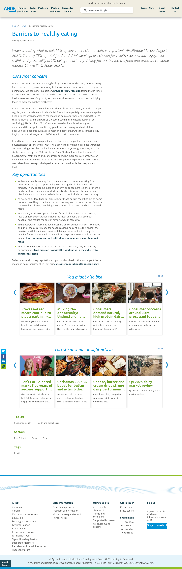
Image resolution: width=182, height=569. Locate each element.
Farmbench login (21, 535)
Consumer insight (22, 423)
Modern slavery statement (67, 514)
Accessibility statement (99, 509)
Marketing (43, 8)
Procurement (19, 528)
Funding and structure (24, 521)
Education (17, 517)
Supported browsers (104, 520)
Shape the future (21, 549)
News (151, 8)
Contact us (175, 10)
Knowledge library (67, 10)
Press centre (127, 510)
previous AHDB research (67, 90)
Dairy (34, 438)
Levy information (21, 525)
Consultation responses (25, 514)
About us (17, 507)
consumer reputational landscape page (76, 264)
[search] (106, 10)
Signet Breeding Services (25, 539)
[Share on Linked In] (3, 361)
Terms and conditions (99, 515)
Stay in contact (157, 525)
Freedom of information (65, 510)
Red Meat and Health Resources (29, 546)
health (17, 453)
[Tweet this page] (3, 351)
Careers (16, 510)
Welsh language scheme (101, 525)
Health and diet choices (48, 423)
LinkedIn (128, 529)
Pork (45, 438)
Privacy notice (60, 517)
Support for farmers (23, 542)
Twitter (127, 525)
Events (144, 8)
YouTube (128, 532)
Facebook (129, 522)
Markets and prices (55, 10)
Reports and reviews (23, 532)
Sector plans (33, 10)
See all (160, 275)
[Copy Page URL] (3, 366)
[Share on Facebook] (3, 356)
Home (15, 26)
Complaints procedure (65, 507)
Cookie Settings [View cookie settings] (6, 563)
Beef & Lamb (20, 438)
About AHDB (162, 10)
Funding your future (22, 10)
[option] (37, 306)
